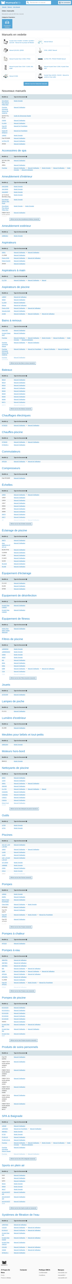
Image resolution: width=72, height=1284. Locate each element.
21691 (4, 868)
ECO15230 (5, 1013)
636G (3, 666)
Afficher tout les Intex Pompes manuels (20, 927)
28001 (4, 252)
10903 (4, 495)
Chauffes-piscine (12, 432)
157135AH (5, 862)
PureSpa (4, 168)
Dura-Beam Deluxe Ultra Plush (5, 201)
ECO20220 (5, 1016)
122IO (3, 780)
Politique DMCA (44, 1270)
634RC (4, 897)
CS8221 (4, 797)
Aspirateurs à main (13, 270)
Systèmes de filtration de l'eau (20, 1214)
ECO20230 (5, 1019)
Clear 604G (5, 904)
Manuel (44, 280)
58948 (4, 300)
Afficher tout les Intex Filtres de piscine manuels (23, 678)
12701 (4, 828)
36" (3, 520)
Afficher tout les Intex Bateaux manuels (20, 408)
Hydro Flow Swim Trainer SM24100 (6, 630)
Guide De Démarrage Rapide (22, 116)
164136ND (5, 189)
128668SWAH (6, 652)
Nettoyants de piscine (15, 767)
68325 (4, 388)
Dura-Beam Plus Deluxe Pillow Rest (5, 102)
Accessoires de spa (14, 150)
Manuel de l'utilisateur (34, 258)
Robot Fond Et (6, 261)
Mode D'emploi (18, 101)
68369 (4, 399)
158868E (4, 865)
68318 (4, 380)
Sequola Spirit (6, 311)
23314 (4, 871)
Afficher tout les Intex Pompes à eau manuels (22, 991)
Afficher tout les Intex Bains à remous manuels (22, 363)
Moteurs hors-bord (13, 751)
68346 (4, 391)
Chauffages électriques (16, 415)
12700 (4, 825)
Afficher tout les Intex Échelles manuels (20, 523)
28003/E (4, 786)
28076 (4, 514)
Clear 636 (5, 330)
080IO (3, 778)
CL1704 (4, 280)
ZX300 (4, 314)
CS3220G (5, 792)
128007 (4, 297)
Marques (10, 7)
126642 (4, 135)
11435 (4, 855)
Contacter (23, 1270)
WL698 (4, 566)
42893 (4, 654)
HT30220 (4, 425)
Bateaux (7, 369)
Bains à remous (11, 320)
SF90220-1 (5, 1253)
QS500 (4, 120)
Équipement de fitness (16, 618)
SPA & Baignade (12, 1116)
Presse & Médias (6, 1278)
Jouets (6, 684)
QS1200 (4, 1247)
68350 (4, 396)
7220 (3, 671)
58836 (4, 1186)
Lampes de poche (13, 701)
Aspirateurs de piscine (16, 286)
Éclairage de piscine (14, 530)
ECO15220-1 (6, 1010)
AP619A (4, 461)
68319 (4, 382)
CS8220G (5, 794)
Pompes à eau (11, 950)
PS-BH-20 (5, 1137)
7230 (3, 674)
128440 (4, 1126)
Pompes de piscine (14, 997)
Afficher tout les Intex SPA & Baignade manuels (22, 1158)
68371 (4, 402)
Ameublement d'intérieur (17, 176)
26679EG (4, 966)
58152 (4, 1184)
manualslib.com (62, 1272)
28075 (4, 540)
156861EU (5, 236)
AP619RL (5, 977)
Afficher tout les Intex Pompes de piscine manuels (23, 1040)
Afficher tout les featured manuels (36, 84)
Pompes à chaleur (13, 933)
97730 (4, 1134)
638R (3, 668)
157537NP (5, 694)
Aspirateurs (9, 242)
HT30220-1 (5, 445)
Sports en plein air (13, 1165)
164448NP (5, 192)
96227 (4, 1189)
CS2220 (4, 1227)
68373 (4, 405)
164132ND (5, 186)
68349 (4, 394)
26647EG (4, 960)
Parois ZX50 (5, 258)
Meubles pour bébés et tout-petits (23, 734)
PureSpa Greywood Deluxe (5, 344)
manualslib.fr (61, 1275)
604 (3, 968)
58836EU (4, 1131)
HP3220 (4, 943)
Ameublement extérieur (16, 225)
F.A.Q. (3, 1275)
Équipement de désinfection (19, 595)
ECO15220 (5, 1007)
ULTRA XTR (5, 141)
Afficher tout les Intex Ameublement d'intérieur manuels (24, 219)
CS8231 (4, 800)
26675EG (4, 963)
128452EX (5, 1129)
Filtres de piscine (12, 639)
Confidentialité (43, 1272)
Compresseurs (11, 468)
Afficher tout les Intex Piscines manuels (20, 877)
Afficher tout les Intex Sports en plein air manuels (23, 1208)
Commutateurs (11, 451)
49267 (4, 657)
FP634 (4, 987)
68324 (4, 385)
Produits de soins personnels (20, 1047)
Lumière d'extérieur (14, 717)
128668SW (5, 649)
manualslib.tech (62, 1278)
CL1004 (4, 123)
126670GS (5, 1224)
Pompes (7, 884)
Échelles (7, 484)
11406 (4, 852)
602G (3, 663)
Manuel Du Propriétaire (20, 126)
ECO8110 (5, 1230)
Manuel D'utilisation (19, 107)
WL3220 (4, 564)
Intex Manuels (16, 7)
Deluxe (4, 305)
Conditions (42, 1275)
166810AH (5, 744)
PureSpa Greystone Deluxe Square (6, 1149)
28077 (4, 517)
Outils (5, 815)
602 (3, 660)
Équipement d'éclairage (16, 573)
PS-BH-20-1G (6, 1140)
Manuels (4, 7)
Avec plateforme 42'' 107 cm (6, 545)
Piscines (7, 834)
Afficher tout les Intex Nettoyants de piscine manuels (24, 808)
